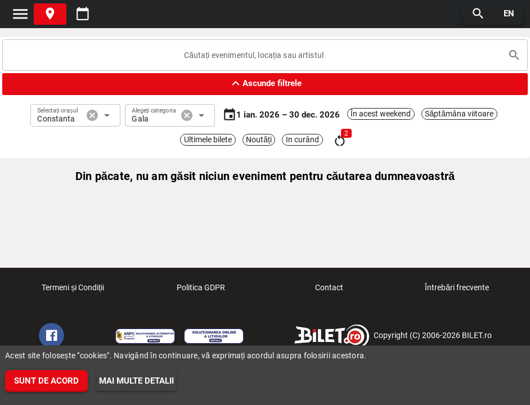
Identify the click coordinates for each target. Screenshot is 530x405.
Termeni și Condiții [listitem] (73, 290)
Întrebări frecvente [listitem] (457, 290)
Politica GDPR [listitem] (201, 290)
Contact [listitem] (329, 290)
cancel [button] (92, 115)
